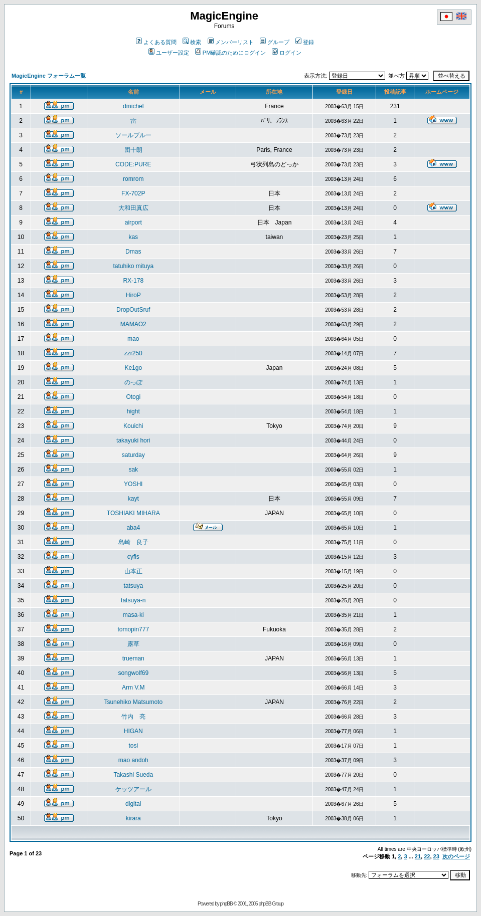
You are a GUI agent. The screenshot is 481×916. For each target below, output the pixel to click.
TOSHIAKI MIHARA (133, 513)
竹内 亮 (133, 716)
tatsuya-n (133, 600)
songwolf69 (133, 672)
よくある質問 (156, 42)
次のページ (456, 856)
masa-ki (133, 614)
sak (133, 469)
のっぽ (133, 382)
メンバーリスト (231, 42)
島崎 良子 (133, 542)
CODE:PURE (133, 164)
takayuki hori (133, 440)
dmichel (133, 106)
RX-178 (133, 280)
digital (133, 803)
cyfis (133, 556)
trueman (133, 658)
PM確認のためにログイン (230, 53)
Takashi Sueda (133, 774)
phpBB (226, 903)
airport (133, 222)
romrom (133, 178)
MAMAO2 (133, 324)
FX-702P (133, 193)
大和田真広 (133, 207)
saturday (133, 455)
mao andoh (133, 760)
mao (133, 338)
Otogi (133, 396)
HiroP (133, 295)
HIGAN (133, 731)
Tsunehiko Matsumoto (133, 702)
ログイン (286, 53)
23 (436, 856)
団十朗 (133, 149)
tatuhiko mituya (133, 266)
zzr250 (133, 353)
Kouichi (133, 425)
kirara (133, 818)
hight (133, 411)
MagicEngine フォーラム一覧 (49, 76)
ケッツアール (133, 789)
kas (133, 237)
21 (418, 856)
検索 (192, 42)
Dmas (133, 251)
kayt (133, 498)
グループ (274, 42)
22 (427, 856)
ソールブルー (133, 135)
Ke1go (133, 367)
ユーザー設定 (168, 53)
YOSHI (133, 484)
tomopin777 (133, 629)
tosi (133, 745)
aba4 (133, 527)
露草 (133, 643)
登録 (304, 42)
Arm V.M (133, 687)
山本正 (133, 571)
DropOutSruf (133, 309)
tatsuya (133, 585)
